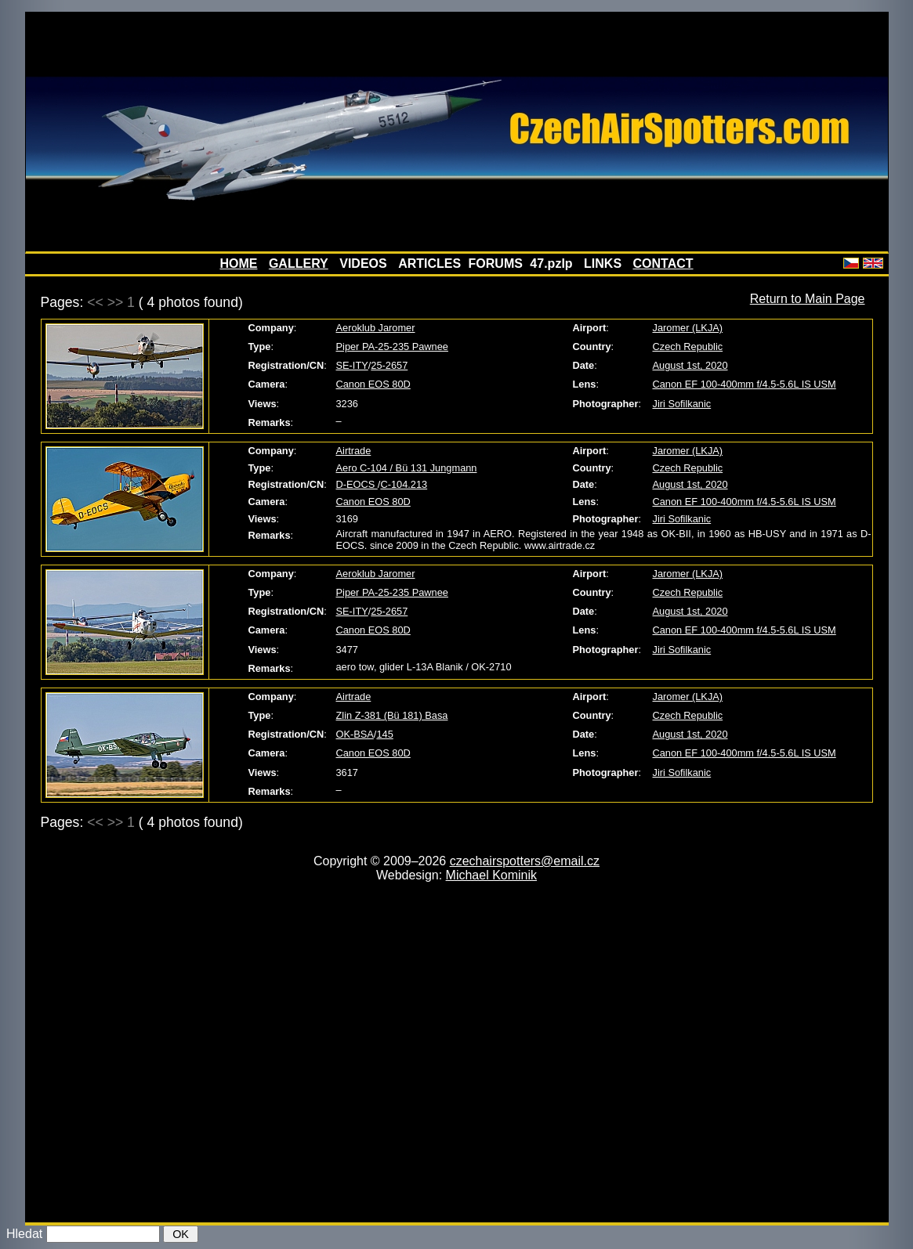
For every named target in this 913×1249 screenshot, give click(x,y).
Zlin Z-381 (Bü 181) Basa (392, 715)
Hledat (24, 1233)
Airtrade (353, 451)
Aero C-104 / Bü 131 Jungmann (406, 468)
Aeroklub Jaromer (375, 328)
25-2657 (389, 365)
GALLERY (298, 263)
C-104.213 (403, 484)
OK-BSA (355, 734)
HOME (238, 263)
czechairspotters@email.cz (525, 861)
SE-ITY (352, 365)
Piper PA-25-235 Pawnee (392, 346)
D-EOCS (357, 484)
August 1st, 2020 (690, 365)
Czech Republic (688, 346)
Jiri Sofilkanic (682, 404)
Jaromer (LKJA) (688, 328)
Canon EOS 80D (373, 384)
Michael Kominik (491, 875)
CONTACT (663, 263)
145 (384, 734)
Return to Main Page (807, 298)
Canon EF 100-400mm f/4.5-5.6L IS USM (744, 384)
